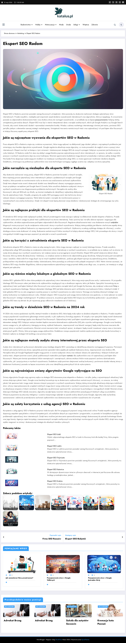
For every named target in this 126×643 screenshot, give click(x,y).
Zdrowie (95, 24)
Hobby (38, 24)
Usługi (76, 24)
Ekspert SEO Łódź (54, 434)
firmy (115, 286)
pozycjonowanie (101, 119)
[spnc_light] (121, 24)
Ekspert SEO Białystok (75, 538)
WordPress (58, 640)
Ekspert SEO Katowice (55, 469)
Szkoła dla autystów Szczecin (77, 622)
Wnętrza (86, 24)
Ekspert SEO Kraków (55, 481)
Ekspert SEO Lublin (54, 446)
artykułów (114, 222)
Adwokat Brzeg (12, 620)
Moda (61, 24)
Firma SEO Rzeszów (52, 538)
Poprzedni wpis (55, 535)
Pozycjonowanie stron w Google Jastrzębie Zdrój (100, 579)
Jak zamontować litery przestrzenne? (19, 578)
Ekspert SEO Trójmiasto (56, 457)
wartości (70, 355)
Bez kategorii (9, 607)
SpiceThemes (85, 640)
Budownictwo (27, 24)
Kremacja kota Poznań (105, 622)
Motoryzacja (51, 24)
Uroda (68, 24)
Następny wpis (70, 535)
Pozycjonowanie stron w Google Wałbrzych (58, 579)
